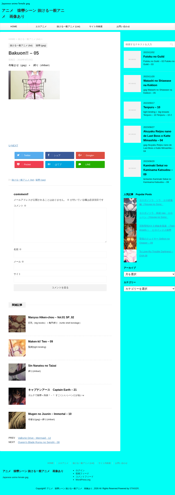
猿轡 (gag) (41, 180)
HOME (13, 26)
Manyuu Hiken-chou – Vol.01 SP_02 (51, 317)
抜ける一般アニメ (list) (23, 180)
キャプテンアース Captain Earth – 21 (52, 389)
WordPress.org (83, 479)
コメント (20, 205)
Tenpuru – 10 (151, 107)
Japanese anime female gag (15, 477)
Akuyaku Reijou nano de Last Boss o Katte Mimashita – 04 (157, 136)
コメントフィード (84, 476)
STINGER (134, 488)
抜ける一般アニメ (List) (68, 26)
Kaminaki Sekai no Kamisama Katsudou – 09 (158, 170)
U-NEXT (13, 145)
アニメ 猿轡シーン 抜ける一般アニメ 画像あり (33, 471)
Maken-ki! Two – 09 (40, 341)
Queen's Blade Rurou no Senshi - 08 (39, 442)
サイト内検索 (96, 26)
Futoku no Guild (153, 56)
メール (19, 261)
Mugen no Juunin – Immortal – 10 (49, 413)
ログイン (80, 470)
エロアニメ (41, 26)
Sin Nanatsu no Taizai (42, 365)
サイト (17, 274)
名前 (18, 249)
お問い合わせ (123, 26)
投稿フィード (82, 473)
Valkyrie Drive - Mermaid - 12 (34, 437)
